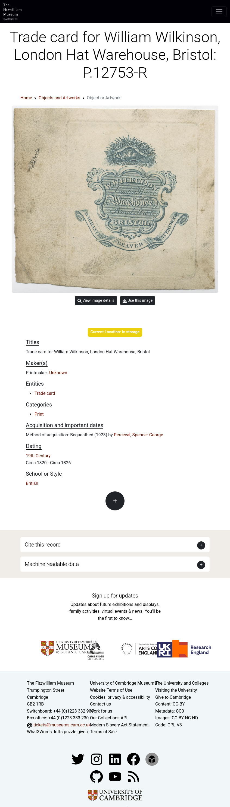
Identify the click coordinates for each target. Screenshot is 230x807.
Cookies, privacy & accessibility (120, 697)
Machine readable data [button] (52, 564)
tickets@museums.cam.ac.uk (62, 724)
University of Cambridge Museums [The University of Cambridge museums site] (123, 683)
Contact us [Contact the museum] (100, 704)
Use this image (138, 300)
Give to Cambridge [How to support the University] (173, 697)
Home (26, 97)
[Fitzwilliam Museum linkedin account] (134, 758)
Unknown (58, 372)
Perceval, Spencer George (138, 434)
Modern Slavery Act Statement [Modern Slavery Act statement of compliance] (119, 724)
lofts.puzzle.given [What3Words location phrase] (71, 731)
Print (39, 414)
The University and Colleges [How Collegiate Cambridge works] (182, 683)
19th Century (38, 455)
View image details (95, 300)
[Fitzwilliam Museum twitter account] (78, 758)
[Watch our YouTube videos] (115, 776)
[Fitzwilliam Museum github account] (97, 776)
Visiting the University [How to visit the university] (176, 690)
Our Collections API (109, 717)
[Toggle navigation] (219, 11)
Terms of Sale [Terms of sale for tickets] (103, 731)
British (32, 483)
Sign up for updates (115, 595)
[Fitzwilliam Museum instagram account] (97, 758)
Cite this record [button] (43, 544)
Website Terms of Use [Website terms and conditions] (111, 690)
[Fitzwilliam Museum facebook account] (115, 758)
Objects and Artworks (59, 97)
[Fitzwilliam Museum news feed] (133, 776)
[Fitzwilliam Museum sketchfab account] (152, 758)
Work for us (101, 711)
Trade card (45, 393)
